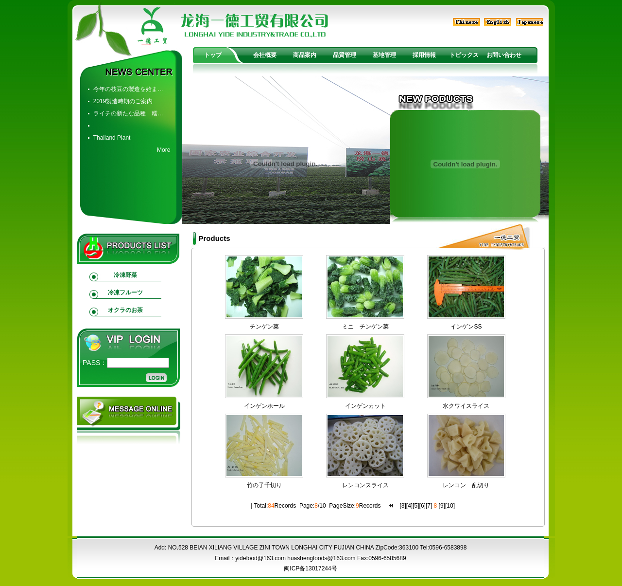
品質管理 (344, 55)
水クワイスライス (466, 406)
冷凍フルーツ (125, 292)
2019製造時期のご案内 (123, 101)
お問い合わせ (503, 55)
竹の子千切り (264, 485)
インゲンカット (365, 406)
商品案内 (304, 55)
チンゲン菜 (264, 326)
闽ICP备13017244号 (310, 568)
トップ (213, 55)
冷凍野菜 (125, 275)
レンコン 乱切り (466, 485)
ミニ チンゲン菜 (365, 326)
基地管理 (384, 55)
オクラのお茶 (125, 310)
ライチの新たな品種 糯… (128, 113)
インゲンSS (466, 326)
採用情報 (424, 55)
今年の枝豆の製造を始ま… (128, 89)
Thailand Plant (112, 137)
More (163, 149)
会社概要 (264, 55)
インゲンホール (264, 406)
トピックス (464, 55)
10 (450, 505)
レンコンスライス (365, 485)
